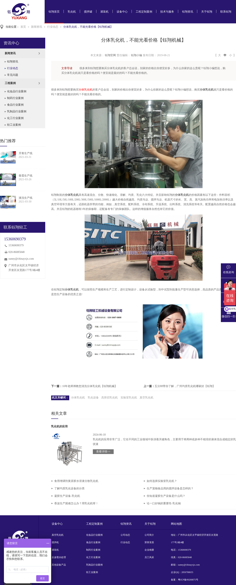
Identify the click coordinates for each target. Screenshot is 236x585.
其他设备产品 (59, 564)
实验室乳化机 (129, 397)
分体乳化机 (85, 89)
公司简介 (149, 535)
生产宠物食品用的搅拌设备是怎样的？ (170, 488)
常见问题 (12, 74)
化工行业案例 (15, 118)
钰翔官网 (110, 55)
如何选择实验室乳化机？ (162, 481)
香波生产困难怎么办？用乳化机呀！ (76, 503)
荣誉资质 (149, 542)
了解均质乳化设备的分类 (69, 488)
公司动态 (125, 535)
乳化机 (72, 11)
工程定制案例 (144, 11)
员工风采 (149, 557)
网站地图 (176, 523)
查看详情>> (103, 451)
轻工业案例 (14, 124)
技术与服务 (167, 11)
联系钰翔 (225, 11)
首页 (23, 26)
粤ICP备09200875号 (188, 579)
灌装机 (104, 11)
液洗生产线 (25, 197)
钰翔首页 (54, 11)
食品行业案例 (15, 104)
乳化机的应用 (59, 426)
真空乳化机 (146, 397)
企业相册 (149, 549)
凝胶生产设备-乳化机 (67, 495)
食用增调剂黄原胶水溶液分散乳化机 (76, 481)
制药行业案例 (15, 98)
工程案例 (10, 83)
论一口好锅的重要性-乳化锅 (164, 503)
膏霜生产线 (25, 175)
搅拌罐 (88, 11)
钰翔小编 (136, 55)
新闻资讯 (36, 26)
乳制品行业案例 (16, 111)
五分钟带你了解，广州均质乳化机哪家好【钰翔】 (185, 386)
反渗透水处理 (59, 557)
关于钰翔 (206, 11)
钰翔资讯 (187, 11)
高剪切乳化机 (109, 397)
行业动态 (52, 26)
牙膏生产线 (25, 153)
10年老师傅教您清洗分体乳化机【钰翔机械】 (89, 386)
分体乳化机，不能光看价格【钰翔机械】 (88, 26)
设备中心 (122, 11)
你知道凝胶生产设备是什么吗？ (166, 495)
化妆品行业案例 (16, 91)
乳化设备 (93, 397)
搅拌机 (55, 542)
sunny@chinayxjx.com (21, 258)
